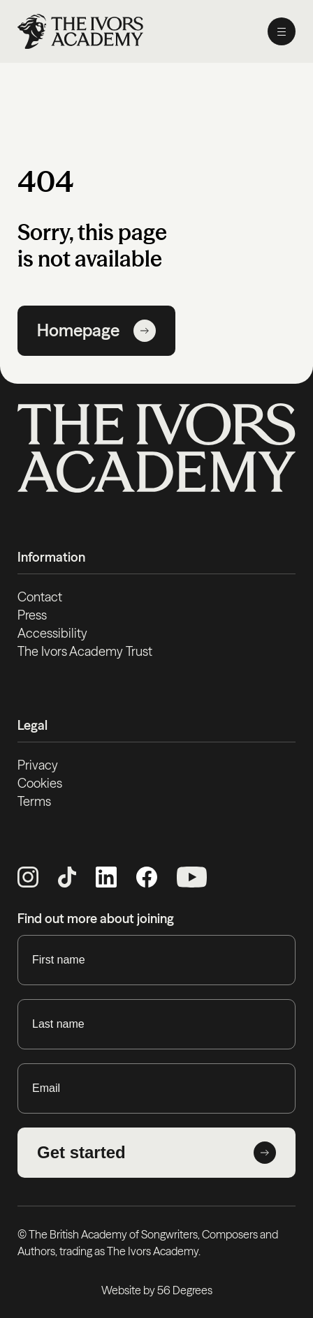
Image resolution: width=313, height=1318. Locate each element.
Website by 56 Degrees (156, 1290)
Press (32, 615)
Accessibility (52, 633)
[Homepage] (80, 31)
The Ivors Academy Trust (84, 651)
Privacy (37, 765)
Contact (39, 597)
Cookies (39, 783)
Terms (34, 801)
